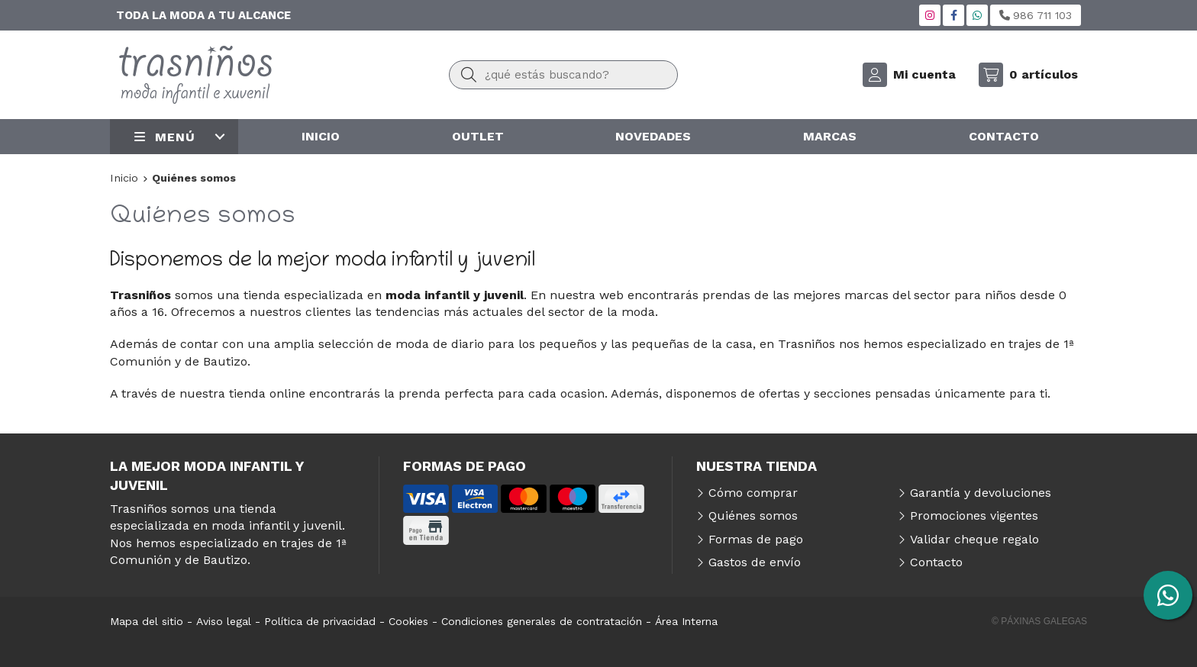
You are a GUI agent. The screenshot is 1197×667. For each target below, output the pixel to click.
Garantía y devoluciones (980, 492)
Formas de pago (755, 539)
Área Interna (686, 621)
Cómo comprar (753, 492)
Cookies (408, 621)
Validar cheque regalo (974, 539)
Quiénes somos (753, 515)
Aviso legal (223, 621)
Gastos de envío (754, 562)
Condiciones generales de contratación (541, 621)
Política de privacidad (320, 621)
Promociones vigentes (974, 515)
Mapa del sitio (146, 621)
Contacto (936, 562)
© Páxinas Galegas (1039, 621)
